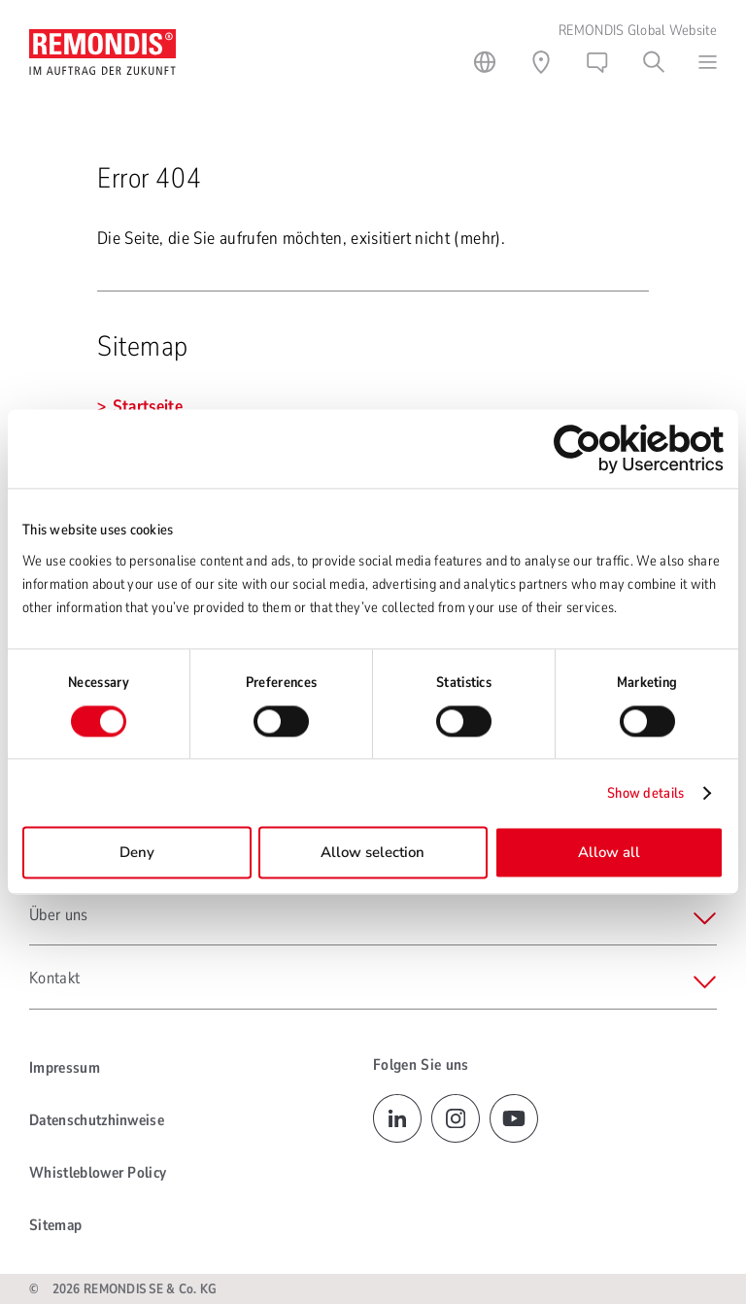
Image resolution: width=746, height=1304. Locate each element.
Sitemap (55, 1225)
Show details (646, 793)
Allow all (609, 853)
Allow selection (372, 853)
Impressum (64, 1068)
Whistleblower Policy (97, 1173)
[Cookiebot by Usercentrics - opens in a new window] (639, 448)
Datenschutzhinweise (96, 1120)
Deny (136, 853)
